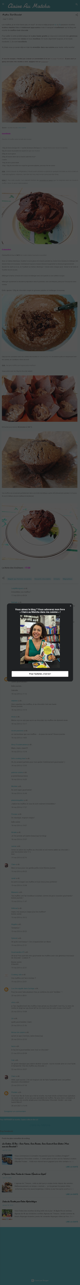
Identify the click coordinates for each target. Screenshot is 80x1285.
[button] (70, 606)
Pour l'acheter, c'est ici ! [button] (40, 674)
